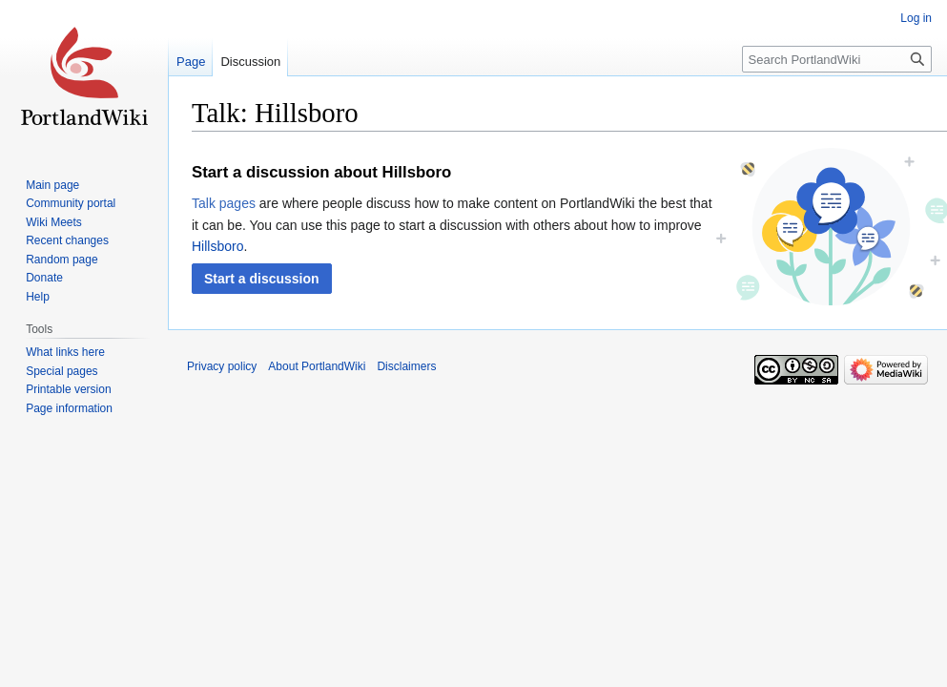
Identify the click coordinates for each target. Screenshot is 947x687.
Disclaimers (406, 366)
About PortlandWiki (316, 366)
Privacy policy (222, 366)
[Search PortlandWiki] (837, 59)
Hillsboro (217, 246)
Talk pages (224, 203)
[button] (262, 278)
